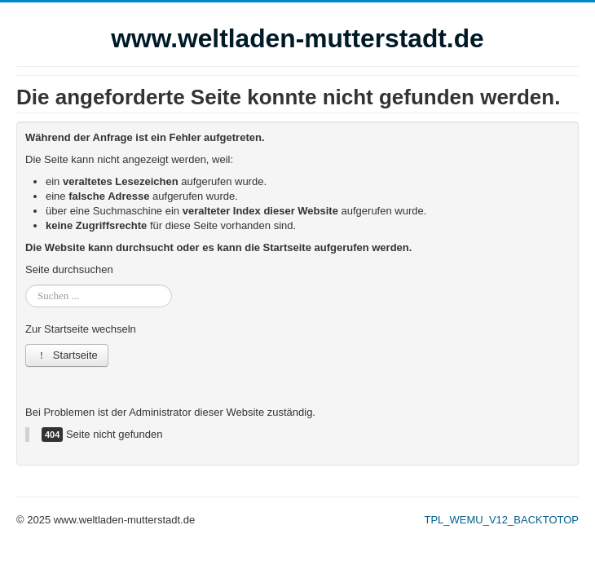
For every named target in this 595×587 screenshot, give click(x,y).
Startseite (67, 355)
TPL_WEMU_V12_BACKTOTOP (501, 520)
